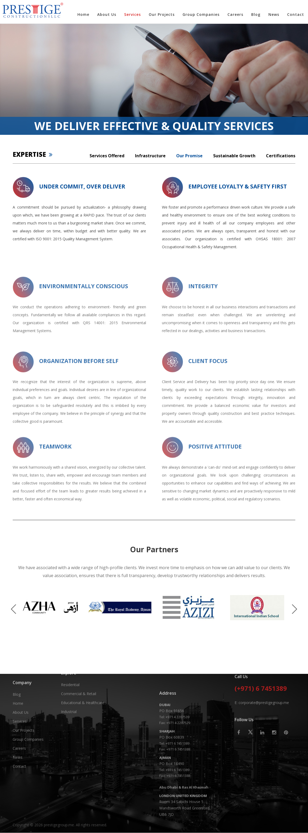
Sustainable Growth (234, 156)
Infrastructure (150, 156)
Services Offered (107, 156)
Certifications (280, 156)
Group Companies (201, 14)
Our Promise (189, 156)
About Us (106, 14)
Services (132, 14)
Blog (255, 14)
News (273, 14)
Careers (235, 14)
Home (83, 14)
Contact (295, 14)
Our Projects (162, 14)
